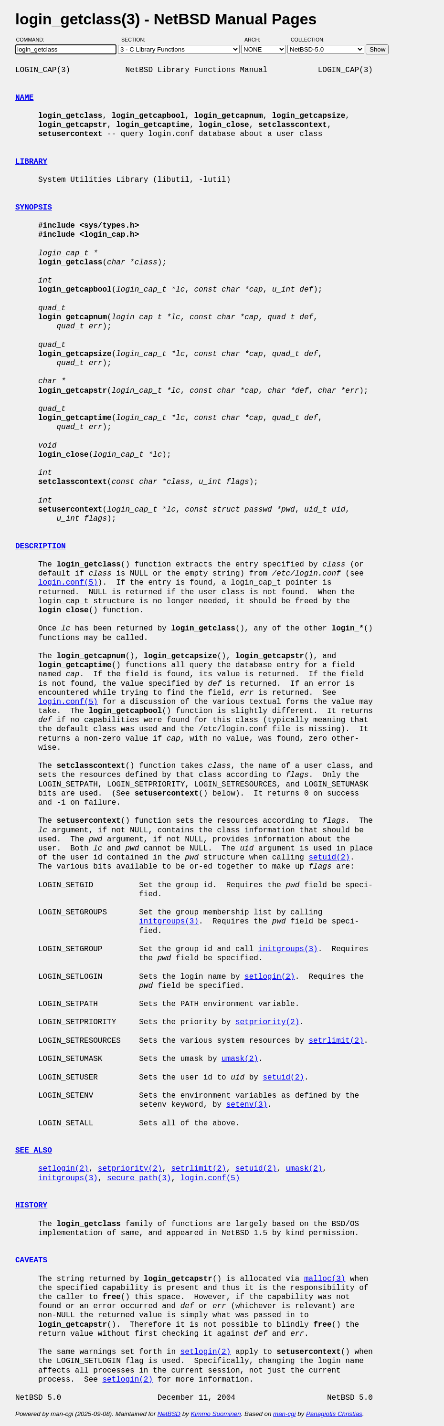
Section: (135, 39)
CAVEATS (31, 1260)
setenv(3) (246, 1105)
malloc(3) (324, 1279)
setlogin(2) (269, 977)
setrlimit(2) (335, 1041)
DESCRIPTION (40, 546)
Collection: (308, 39)
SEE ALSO (33, 1150)
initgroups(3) (169, 921)
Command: (33, 39)
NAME (24, 98)
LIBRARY (31, 162)
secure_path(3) (139, 1178)
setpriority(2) (267, 1022)
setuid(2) (328, 857)
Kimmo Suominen (215, 1413)
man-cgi (284, 1413)
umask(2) (240, 1059)
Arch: (256, 39)
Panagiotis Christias (334, 1413)
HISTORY (31, 1205)
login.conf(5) (68, 582)
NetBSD (169, 1413)
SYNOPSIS (33, 207)
